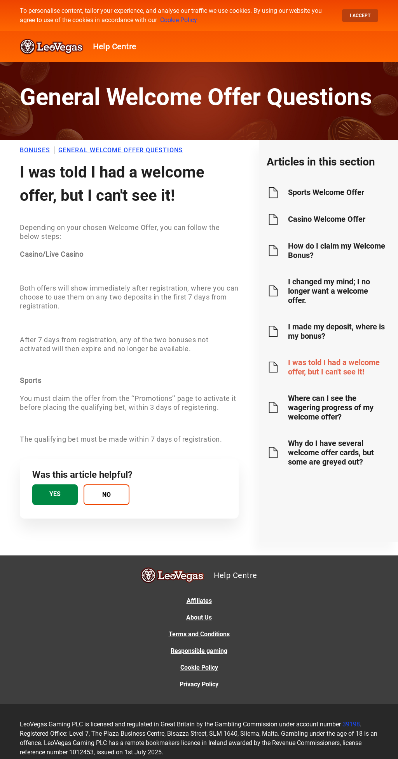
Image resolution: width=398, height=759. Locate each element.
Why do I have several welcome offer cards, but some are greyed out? (331, 453)
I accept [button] (360, 15)
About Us (199, 617)
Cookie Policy (178, 20)
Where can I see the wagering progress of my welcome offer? (331, 407)
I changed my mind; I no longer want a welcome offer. (329, 291)
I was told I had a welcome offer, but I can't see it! (334, 367)
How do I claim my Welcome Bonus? (336, 250)
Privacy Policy (199, 684)
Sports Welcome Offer (326, 192)
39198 (351, 724)
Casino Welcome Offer (326, 219)
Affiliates (199, 600)
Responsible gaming (199, 651)
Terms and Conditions (199, 634)
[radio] (55, 494)
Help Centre (114, 46)
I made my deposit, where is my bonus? (336, 331)
